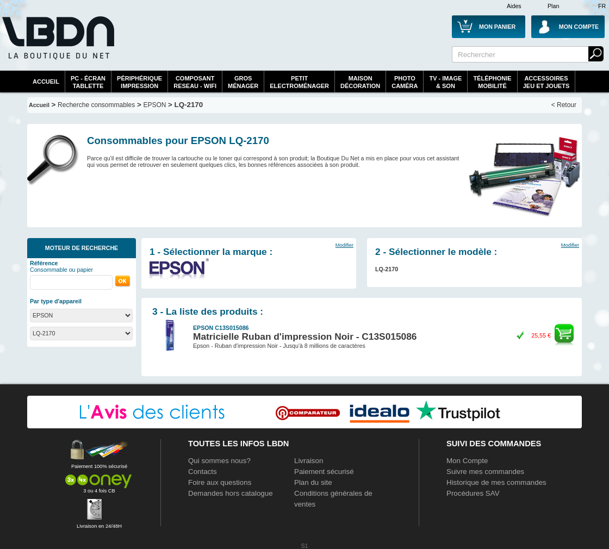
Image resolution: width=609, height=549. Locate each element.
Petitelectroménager (299, 82)
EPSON (154, 105)
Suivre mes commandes (485, 471)
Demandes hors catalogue (230, 493)
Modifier (344, 245)
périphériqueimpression (139, 82)
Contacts (202, 471)
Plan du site (313, 482)
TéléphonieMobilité (492, 82)
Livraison (308, 461)
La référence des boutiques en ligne (57, 44)
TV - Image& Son (445, 82)
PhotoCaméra (404, 82)
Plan (553, 6)
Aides (514, 6)
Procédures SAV (473, 493)
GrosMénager (243, 82)
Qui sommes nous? (219, 461)
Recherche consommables (96, 105)
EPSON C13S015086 (220, 328)
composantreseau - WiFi (194, 82)
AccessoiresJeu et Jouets (546, 82)
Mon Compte (467, 461)
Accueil (46, 81)
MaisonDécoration (360, 82)
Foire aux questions (219, 482)
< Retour (563, 105)
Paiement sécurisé (324, 471)
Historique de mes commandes (496, 482)
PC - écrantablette (88, 82)
